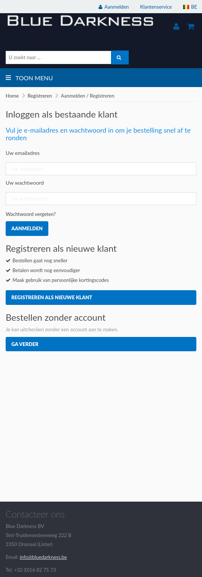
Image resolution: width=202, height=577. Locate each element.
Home (12, 96)
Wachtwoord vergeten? (31, 214)
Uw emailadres (23, 153)
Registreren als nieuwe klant (51, 297)
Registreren (40, 96)
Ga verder (25, 344)
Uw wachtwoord (25, 182)
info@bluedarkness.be (43, 557)
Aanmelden (27, 228)
